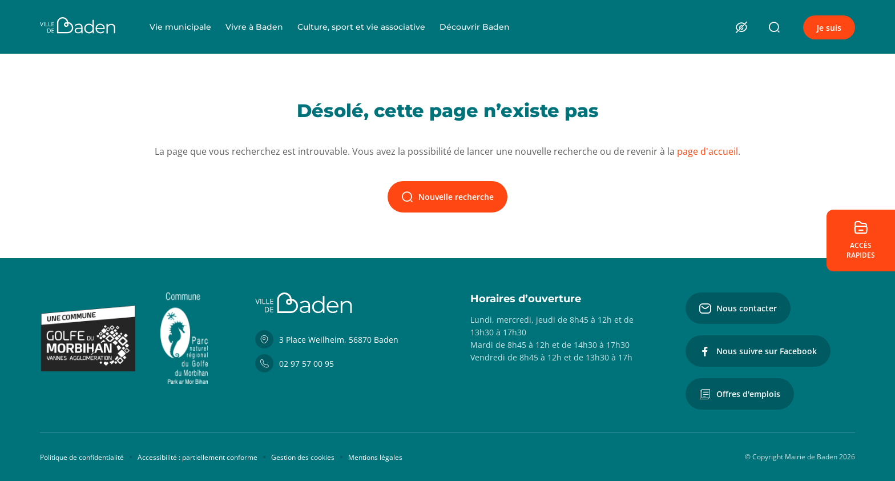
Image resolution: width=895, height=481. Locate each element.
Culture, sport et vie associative (361, 27)
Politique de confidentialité (82, 457)
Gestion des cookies (302, 457)
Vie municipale (180, 27)
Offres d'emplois (739, 394)
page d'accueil (707, 151)
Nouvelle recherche (447, 197)
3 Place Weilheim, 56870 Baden (326, 339)
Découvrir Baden (475, 27)
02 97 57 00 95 (294, 363)
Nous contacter (738, 308)
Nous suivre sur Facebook (758, 351)
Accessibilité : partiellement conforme (197, 457)
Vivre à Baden (254, 27)
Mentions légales (375, 457)
